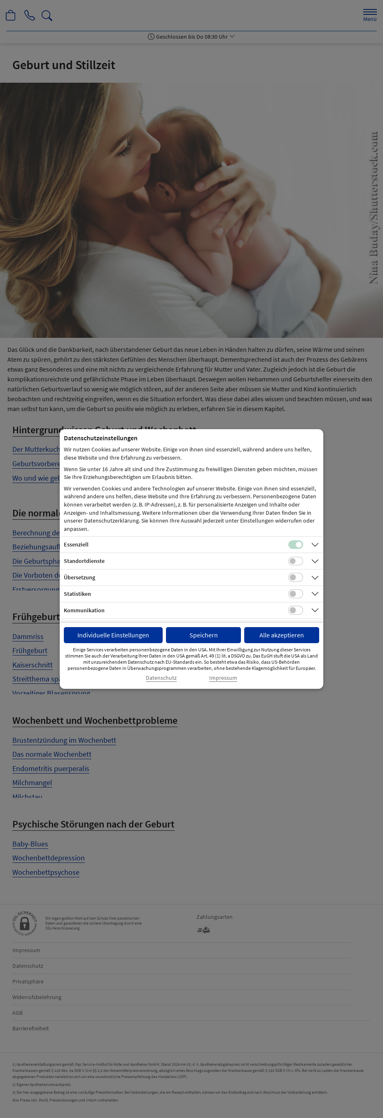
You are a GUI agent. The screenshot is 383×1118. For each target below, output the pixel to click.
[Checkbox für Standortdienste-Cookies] (295, 561)
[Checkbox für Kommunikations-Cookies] (295, 610)
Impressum (223, 677)
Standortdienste (84, 561)
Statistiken (77, 593)
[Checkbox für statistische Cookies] (295, 593)
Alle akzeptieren (281, 635)
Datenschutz (161, 677)
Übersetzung (79, 577)
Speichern (203, 635)
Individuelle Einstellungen (113, 635)
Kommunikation (84, 610)
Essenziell (76, 544)
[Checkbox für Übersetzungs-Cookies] (295, 577)
